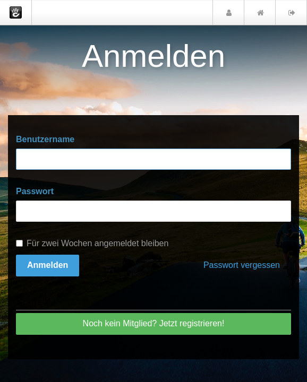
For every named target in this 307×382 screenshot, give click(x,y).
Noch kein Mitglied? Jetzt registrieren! (154, 323)
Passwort (35, 191)
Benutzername (45, 139)
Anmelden (47, 265)
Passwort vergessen (241, 265)
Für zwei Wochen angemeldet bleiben (92, 243)
